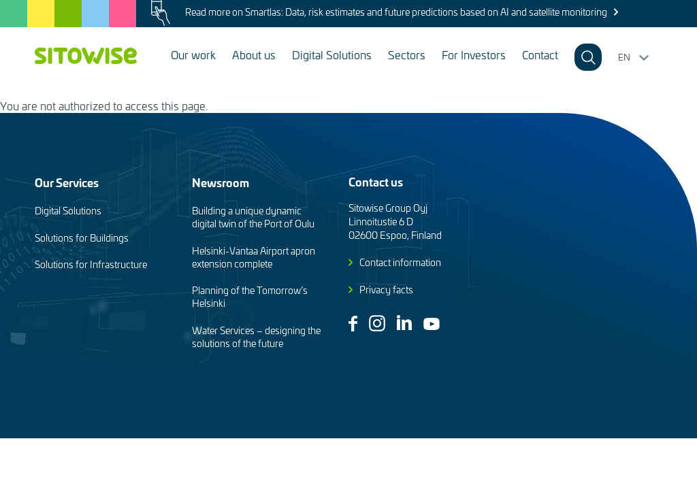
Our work (193, 54)
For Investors (474, 54)
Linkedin (404, 322)
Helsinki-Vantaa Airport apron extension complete (253, 257)
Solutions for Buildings (82, 237)
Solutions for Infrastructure (91, 264)
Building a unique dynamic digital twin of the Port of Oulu (253, 217)
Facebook (352, 323)
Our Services (67, 182)
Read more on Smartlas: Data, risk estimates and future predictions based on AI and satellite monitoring (396, 11)
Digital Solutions (332, 54)
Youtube (431, 324)
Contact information (400, 262)
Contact (540, 54)
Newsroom (220, 182)
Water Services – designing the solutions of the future (256, 337)
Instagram (377, 323)
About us (254, 54)
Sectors (406, 54)
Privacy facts (386, 289)
